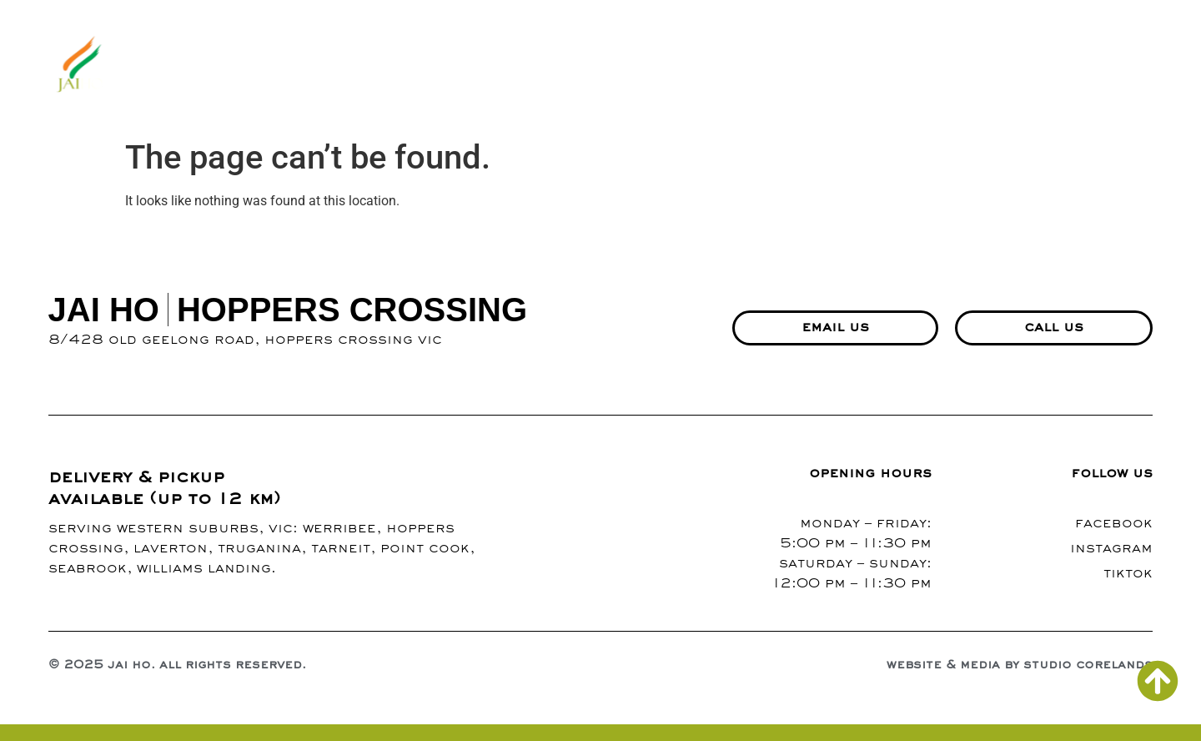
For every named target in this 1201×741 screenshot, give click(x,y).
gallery (681, 66)
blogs (762, 66)
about (529, 66)
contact (846, 66)
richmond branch (1074, 66)
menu (603, 66)
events (943, 66)
